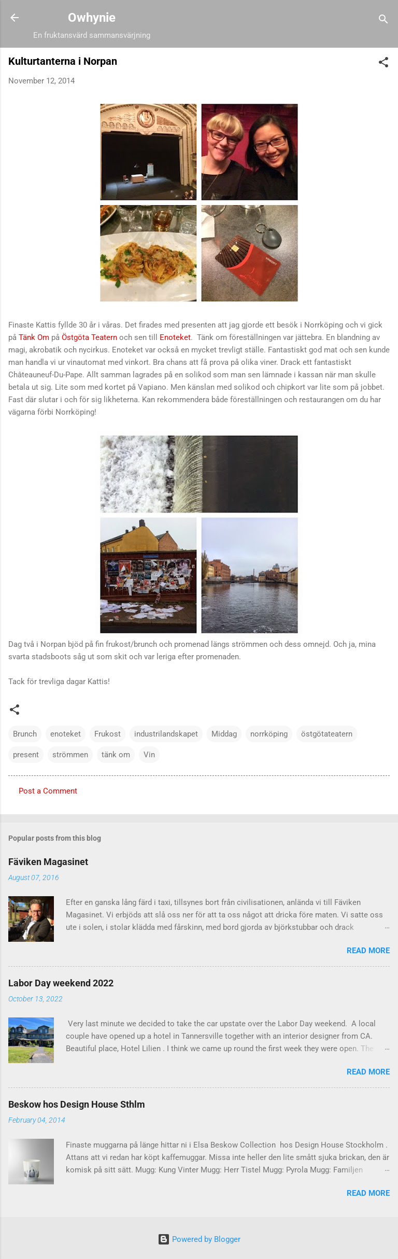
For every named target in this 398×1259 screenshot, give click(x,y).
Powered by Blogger (199, 1239)
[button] (383, 64)
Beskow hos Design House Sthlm (76, 1104)
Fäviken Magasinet (48, 861)
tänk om (116, 754)
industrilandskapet (166, 734)
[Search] (383, 21)
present (26, 754)
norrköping (269, 734)
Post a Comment (48, 791)
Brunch (25, 734)
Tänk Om (34, 337)
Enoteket (175, 337)
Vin (149, 754)
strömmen (70, 754)
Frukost (107, 734)
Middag (224, 734)
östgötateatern (326, 734)
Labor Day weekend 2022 (60, 983)
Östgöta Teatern (89, 337)
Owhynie (92, 17)
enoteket (65, 734)
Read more (368, 950)
